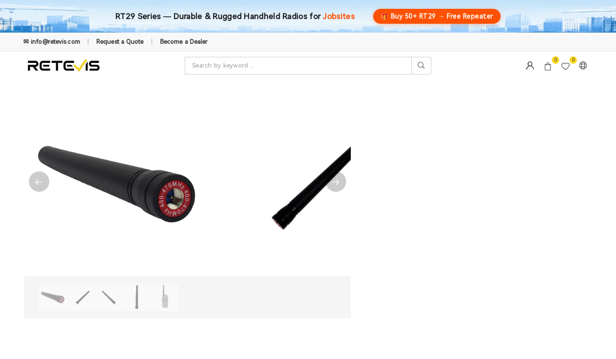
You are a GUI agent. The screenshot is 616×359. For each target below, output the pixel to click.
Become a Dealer (184, 41)
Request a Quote (120, 41)
